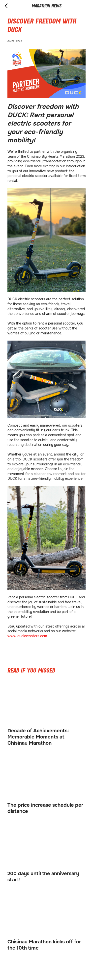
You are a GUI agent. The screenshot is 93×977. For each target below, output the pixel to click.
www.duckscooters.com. (27, 636)
